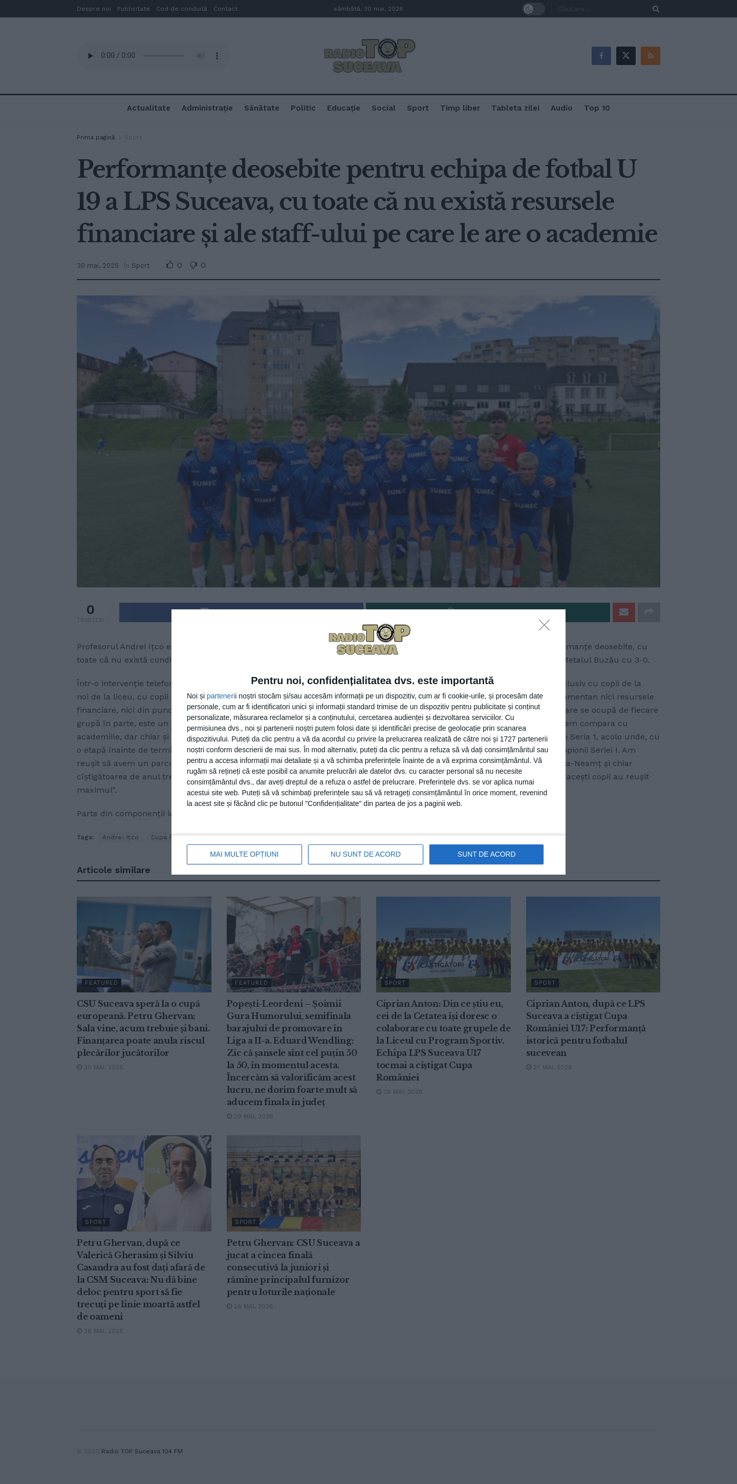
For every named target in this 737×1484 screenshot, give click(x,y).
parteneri (221, 695)
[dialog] (368, 742)
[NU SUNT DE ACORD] (547, 628)
